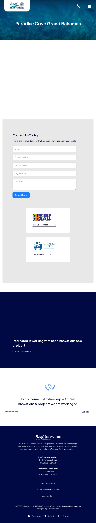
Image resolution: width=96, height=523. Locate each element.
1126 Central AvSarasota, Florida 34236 (48, 471)
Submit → (86, 411)
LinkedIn (51, 516)
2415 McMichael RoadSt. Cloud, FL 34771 (48, 460)
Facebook (36, 516)
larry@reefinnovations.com (48, 489)
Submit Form (21, 195)
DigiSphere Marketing (72, 506)
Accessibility (53, 509)
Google (65, 516)
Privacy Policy (42, 509)
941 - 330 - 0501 (48, 483)
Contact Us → (48, 496)
